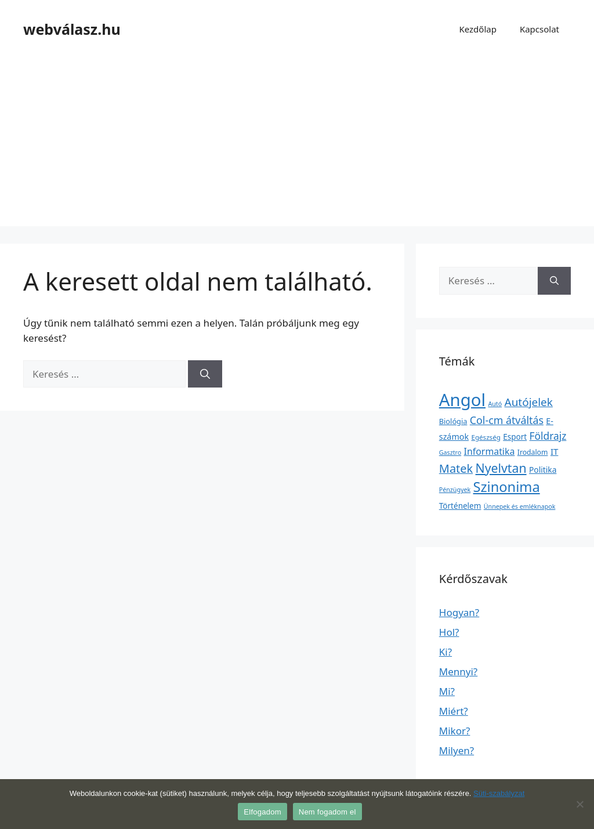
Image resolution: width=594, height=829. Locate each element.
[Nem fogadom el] (579, 804)
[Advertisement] (297, 145)
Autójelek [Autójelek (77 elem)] (529, 402)
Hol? (449, 632)
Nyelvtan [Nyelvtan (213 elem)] (501, 467)
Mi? (447, 691)
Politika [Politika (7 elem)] (542, 469)
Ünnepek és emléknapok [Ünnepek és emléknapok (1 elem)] (520, 506)
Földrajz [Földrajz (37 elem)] (548, 436)
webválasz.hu (72, 29)
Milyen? (456, 750)
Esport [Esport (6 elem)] (515, 437)
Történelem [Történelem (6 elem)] (460, 506)
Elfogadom (262, 812)
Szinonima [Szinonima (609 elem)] (506, 486)
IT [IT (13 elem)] (554, 451)
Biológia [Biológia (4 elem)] (453, 421)
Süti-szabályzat (498, 793)
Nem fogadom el (327, 812)
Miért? (453, 711)
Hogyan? (459, 612)
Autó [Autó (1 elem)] (495, 404)
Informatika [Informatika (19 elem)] (489, 451)
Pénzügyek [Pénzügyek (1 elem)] (454, 490)
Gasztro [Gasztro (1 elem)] (450, 452)
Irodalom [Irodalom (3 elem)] (532, 452)
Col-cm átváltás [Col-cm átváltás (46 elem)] (507, 420)
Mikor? (454, 730)
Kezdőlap (477, 29)
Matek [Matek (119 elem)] (456, 468)
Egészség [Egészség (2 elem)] (485, 437)
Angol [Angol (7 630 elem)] (462, 399)
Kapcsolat (539, 29)
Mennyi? (458, 671)
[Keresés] (205, 374)
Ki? (445, 651)
